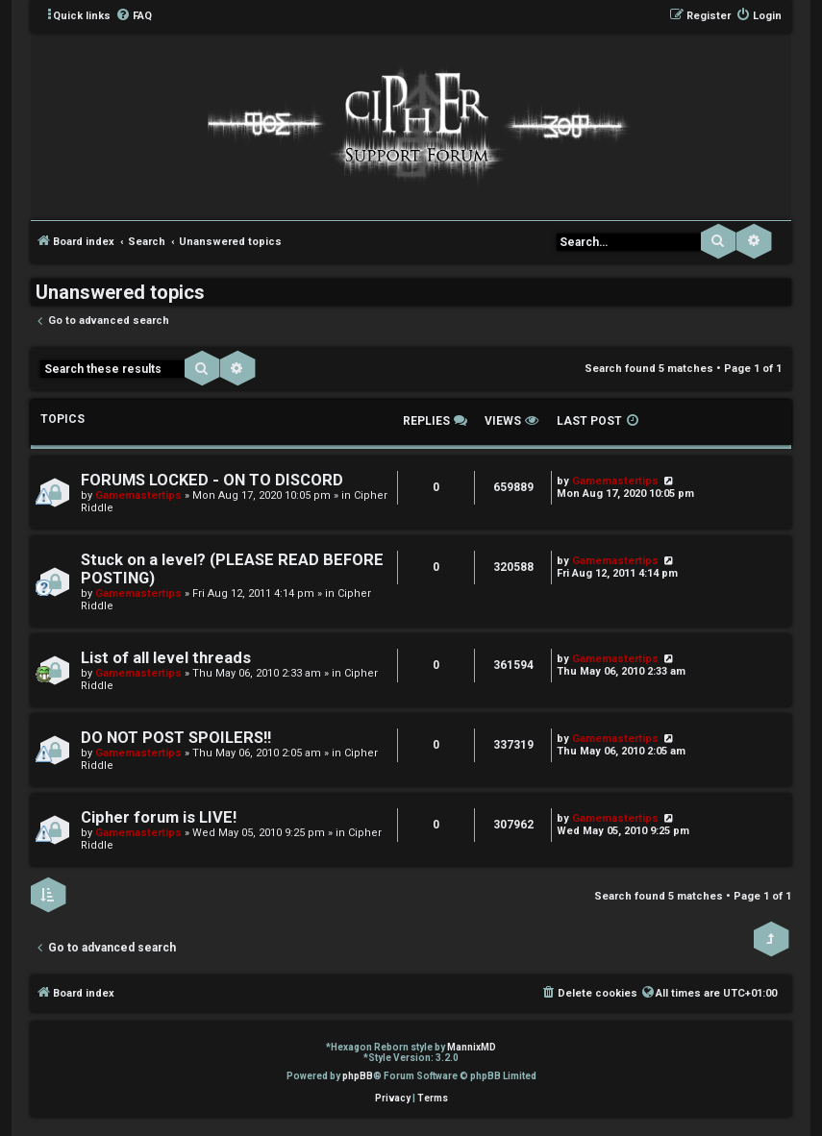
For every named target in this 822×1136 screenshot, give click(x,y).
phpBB (357, 1076)
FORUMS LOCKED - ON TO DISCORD (212, 480)
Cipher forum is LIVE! (159, 817)
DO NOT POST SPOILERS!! (176, 738)
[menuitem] (133, 16)
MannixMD (471, 1047)
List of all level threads (166, 658)
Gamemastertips (138, 495)
